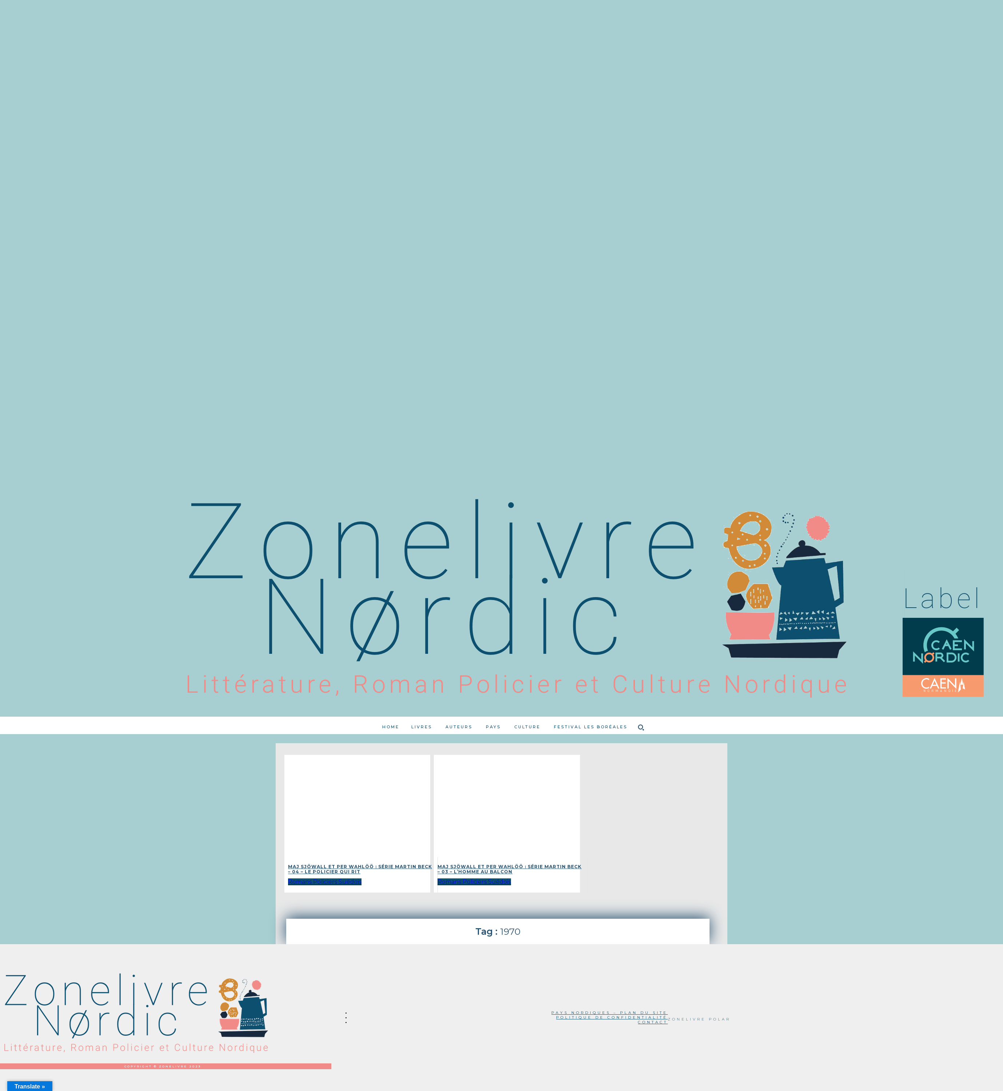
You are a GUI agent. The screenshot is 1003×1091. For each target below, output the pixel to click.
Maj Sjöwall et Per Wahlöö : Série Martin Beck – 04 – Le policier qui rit (360, 869)
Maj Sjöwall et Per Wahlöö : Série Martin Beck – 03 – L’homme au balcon (509, 869)
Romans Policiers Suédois (324, 881)
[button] (641, 727)
